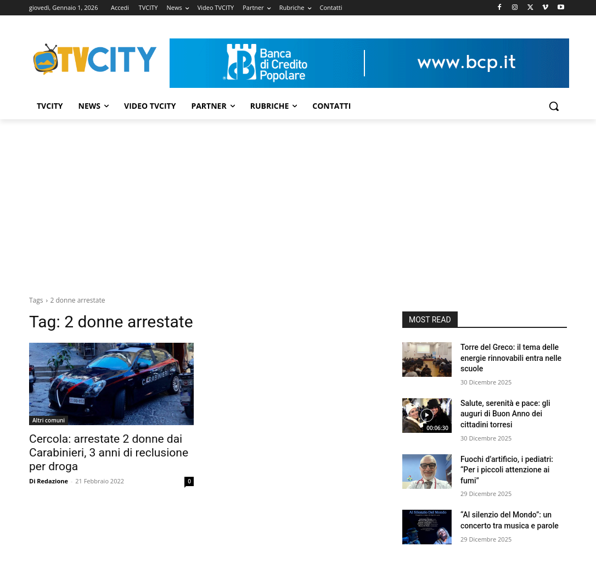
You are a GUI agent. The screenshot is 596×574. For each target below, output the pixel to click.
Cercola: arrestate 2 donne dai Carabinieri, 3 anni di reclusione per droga (108, 452)
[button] (554, 106)
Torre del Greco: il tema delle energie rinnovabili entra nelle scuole (510, 358)
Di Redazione (48, 481)
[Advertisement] (298, 201)
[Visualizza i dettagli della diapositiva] (369, 63)
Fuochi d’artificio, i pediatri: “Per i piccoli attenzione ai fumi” (506, 470)
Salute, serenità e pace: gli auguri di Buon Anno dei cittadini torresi (505, 414)
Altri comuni (48, 420)
